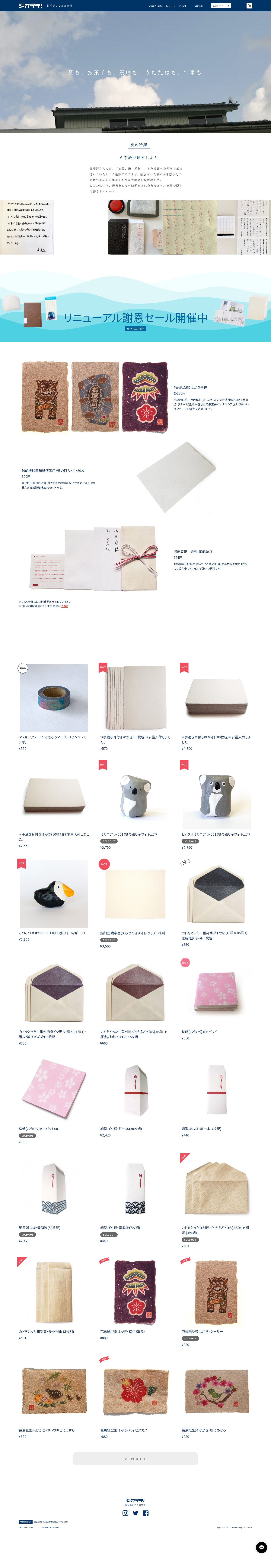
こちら (64, 606)
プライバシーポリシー (26, 1527)
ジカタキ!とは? (155, 6)
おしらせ (182, 6)
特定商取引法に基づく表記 (50, 1527)
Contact (198, 6)
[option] (135, 72)
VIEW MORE (135, 1458)
